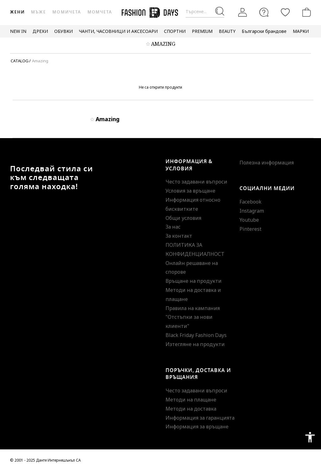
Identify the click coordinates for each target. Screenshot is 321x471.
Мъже (38, 12)
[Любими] (285, 12)
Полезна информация (266, 162)
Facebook (250, 201)
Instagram (251, 210)
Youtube (249, 219)
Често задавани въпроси (196, 181)
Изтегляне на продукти (195, 344)
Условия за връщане (190, 190)
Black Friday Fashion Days (196, 335)
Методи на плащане (191, 399)
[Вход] (243, 12)
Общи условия (183, 218)
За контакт (179, 235)
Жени (17, 12)
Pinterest (250, 228)
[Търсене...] (205, 12)
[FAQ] (264, 12)
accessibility (310, 437)
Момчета (99, 12)
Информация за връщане (197, 426)
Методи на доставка (191, 408)
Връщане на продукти (194, 280)
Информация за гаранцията (200, 417)
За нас (173, 226)
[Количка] (305, 12)
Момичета (66, 12)
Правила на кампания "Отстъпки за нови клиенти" (193, 317)
